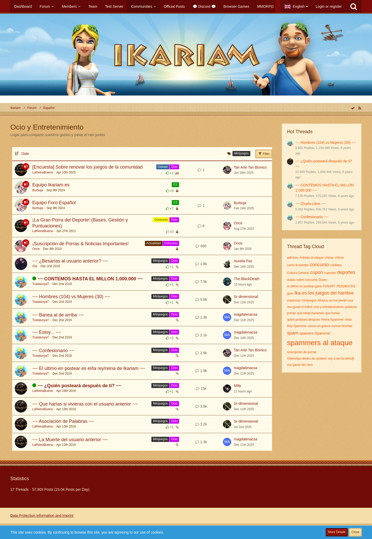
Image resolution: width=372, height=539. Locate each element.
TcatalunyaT (40, 284)
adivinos (292, 257)
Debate (163, 167)
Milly (237, 386)
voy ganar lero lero (300, 365)
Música (323, 300)
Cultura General (298, 273)
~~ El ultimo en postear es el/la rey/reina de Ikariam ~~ (88, 368)
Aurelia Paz (243, 261)
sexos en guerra (319, 326)
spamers (307, 333)
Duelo (323, 280)
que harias (332, 313)
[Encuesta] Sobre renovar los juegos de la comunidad (87, 167)
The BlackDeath (247, 279)
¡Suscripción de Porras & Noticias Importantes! (80, 243)
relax (348, 319)
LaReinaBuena (42, 172)
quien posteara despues (303, 319)
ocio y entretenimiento (328, 307)
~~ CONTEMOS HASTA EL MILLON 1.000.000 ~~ (90, 278)
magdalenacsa (245, 314)
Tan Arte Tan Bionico (250, 167)
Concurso (161, 219)
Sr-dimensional (246, 297)
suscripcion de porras (301, 352)
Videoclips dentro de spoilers (307, 358)
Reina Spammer (332, 319)
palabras (351, 307)
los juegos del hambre (331, 293)
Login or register (329, 6)
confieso (336, 265)
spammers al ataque (320, 343)
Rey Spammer (297, 326)
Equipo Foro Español (54, 202)
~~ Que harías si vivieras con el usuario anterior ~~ (85, 404)
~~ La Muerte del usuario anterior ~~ (70, 439)
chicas (329, 257)
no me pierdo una (341, 300)
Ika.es (301, 293)
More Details (336, 532)
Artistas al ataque (312, 257)
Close (355, 532)
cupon (316, 272)
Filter (264, 154)
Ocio (174, 167)
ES (175, 184)
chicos (339, 257)
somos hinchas (342, 326)
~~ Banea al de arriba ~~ (58, 315)
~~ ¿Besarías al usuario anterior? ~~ (70, 261)
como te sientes (298, 265)
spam (292, 333)
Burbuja (37, 190)
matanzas (293, 300)
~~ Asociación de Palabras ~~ (63, 421)
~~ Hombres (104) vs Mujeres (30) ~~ (71, 296)
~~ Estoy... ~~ (46, 332)
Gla (34, 266)
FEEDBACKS (346, 286)
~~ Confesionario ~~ (53, 350)
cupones (330, 273)
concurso (319, 264)
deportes (346, 272)
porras (291, 313)
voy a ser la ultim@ (341, 358)
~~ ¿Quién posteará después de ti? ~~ (79, 385)
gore (290, 293)
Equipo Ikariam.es (50, 184)
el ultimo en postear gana (304, 286)
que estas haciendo (310, 313)
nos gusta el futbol (299, 307)
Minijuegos (160, 261)
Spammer (323, 333)
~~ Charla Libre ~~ (310, 204)
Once (238, 223)
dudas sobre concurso (302, 280)
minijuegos (309, 300)
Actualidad (153, 243)
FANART (329, 286)
